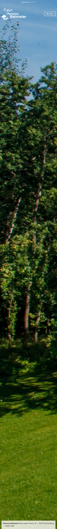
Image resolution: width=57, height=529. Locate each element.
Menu (50, 14)
